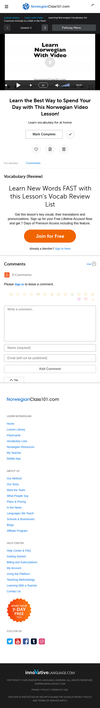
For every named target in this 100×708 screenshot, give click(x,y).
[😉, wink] (65, 294)
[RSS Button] (7, 275)
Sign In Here (62, 248)
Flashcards (13, 435)
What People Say (17, 495)
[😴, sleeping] (85, 294)
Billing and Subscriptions (22, 562)
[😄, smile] (11, 294)
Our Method (14, 478)
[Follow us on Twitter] (10, 641)
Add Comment (50, 369)
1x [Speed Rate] (43, 85)
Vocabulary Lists (17, 441)
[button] (93, 6)
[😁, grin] (24, 294)
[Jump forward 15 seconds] (31, 85)
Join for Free (50, 236)
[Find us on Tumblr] (34, 641)
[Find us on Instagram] (42, 641)
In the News (14, 507)
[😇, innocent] (79, 294)
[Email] (50, 358)
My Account (14, 568)
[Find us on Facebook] (26, 641)
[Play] (18, 85)
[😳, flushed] (17, 294)
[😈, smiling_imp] (79, 299)
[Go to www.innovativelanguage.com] (50, 671)
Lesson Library (11, 17)
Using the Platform (18, 573)
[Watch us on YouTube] (18, 641)
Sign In (19, 284)
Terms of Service (49, 700)
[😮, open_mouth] (92, 294)
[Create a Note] (50, 149)
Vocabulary (11, 163)
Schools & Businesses (21, 519)
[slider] (65, 85)
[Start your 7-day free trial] (19, 610)
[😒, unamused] (31, 294)
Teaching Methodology (21, 579)
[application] (50, 62)
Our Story (13, 484)
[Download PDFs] (63, 149)
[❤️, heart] (85, 299)
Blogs (10, 525)
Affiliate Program (17, 530)
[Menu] (6, 6)
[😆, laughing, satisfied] (51, 294)
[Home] (46, 9)
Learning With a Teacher (22, 585)
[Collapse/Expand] (50, 264)
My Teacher (14, 452)
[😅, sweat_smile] (58, 294)
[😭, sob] (72, 294)
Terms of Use (59, 690)
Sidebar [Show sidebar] (74, 27)
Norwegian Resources (20, 447)
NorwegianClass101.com (50, 684)
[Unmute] (57, 85)
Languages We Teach (20, 513)
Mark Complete (44, 134)
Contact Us (14, 591)
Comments (33, 163)
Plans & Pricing (16, 501)
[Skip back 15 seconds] (6, 85)
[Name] (50, 348)
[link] (45, 27)
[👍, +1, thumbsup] (92, 299)
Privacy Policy (41, 690)
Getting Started (16, 556)
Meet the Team (16, 490)
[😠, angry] (45, 294)
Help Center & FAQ (19, 550)
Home (10, 423)
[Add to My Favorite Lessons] (36, 149)
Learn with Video (34, 17)
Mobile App (14, 458)
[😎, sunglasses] (38, 294)
